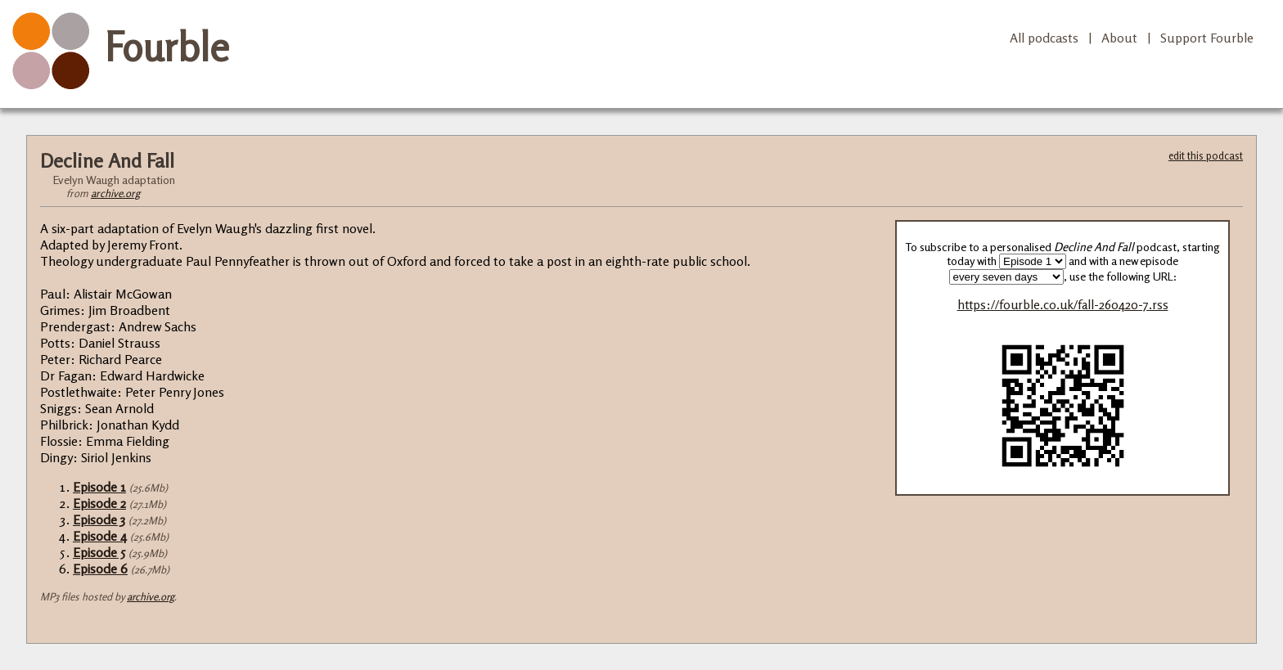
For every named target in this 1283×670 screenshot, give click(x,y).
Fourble (167, 46)
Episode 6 (100, 568)
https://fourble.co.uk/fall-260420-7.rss (1062, 305)
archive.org (115, 193)
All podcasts (1044, 37)
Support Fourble (1207, 37)
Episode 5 (99, 552)
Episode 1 (99, 487)
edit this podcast (1205, 155)
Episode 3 (99, 519)
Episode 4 (100, 536)
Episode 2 (99, 503)
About (1119, 37)
